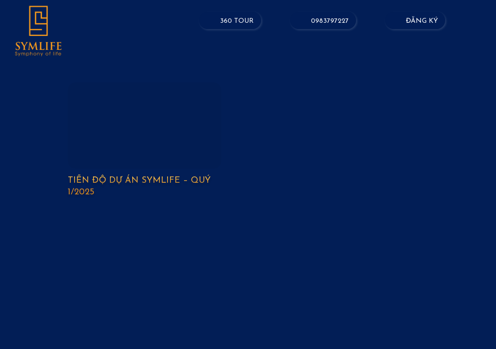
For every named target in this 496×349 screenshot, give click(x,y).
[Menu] (481, 23)
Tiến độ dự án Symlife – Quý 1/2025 (139, 186)
